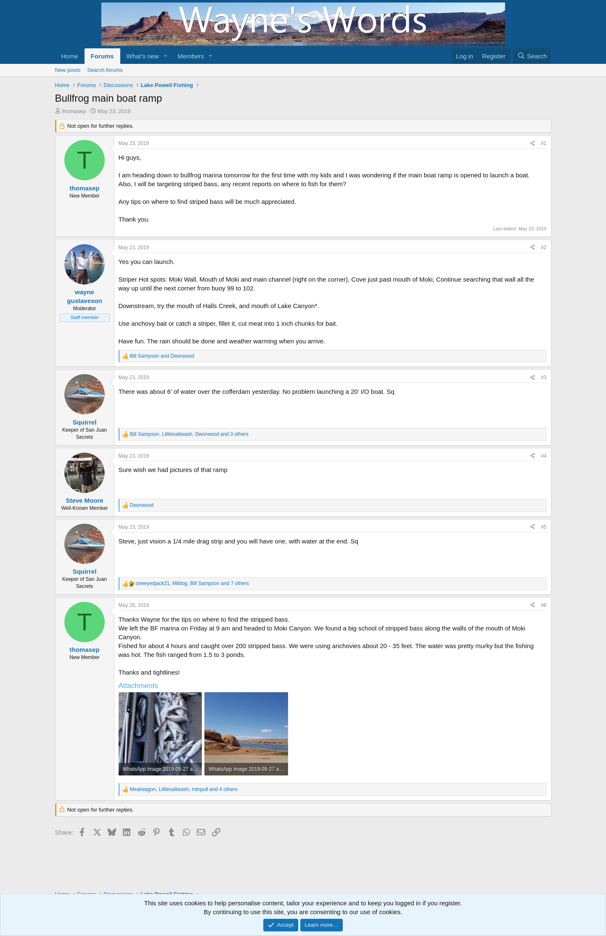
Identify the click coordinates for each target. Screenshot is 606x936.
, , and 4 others (184, 789)
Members (190, 56)
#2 (543, 247)
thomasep (74, 111)
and (162, 356)
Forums (102, 56)
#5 (543, 527)
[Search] (532, 56)
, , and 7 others (192, 583)
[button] (165, 56)
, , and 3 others (189, 434)
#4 (543, 456)
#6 (543, 605)
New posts (68, 70)
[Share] (532, 143)
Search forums (105, 70)
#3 (543, 377)
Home (69, 56)
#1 (543, 143)
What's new (143, 56)
